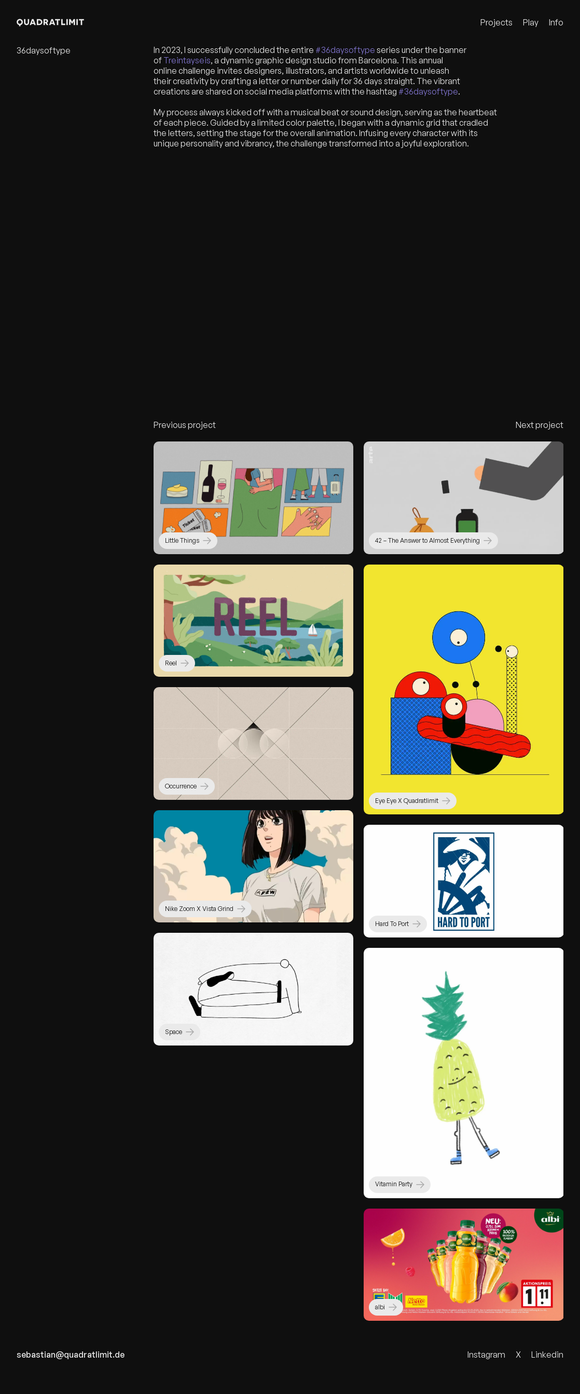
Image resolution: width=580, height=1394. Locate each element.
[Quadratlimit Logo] (61, 22)
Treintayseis (187, 64)
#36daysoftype (345, 54)
